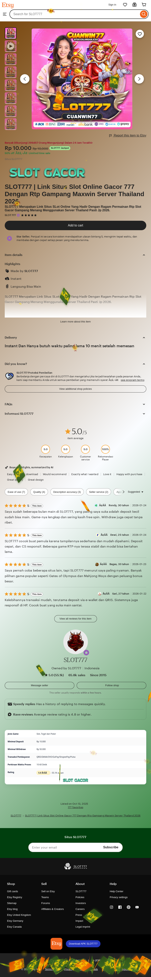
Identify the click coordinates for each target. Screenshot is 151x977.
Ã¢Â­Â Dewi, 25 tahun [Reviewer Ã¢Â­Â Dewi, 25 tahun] (115, 534)
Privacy (68, 969)
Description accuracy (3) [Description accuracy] (67, 491)
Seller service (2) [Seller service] (98, 491)
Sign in (112, 4)
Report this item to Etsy (127, 136)
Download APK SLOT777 (83, 943)
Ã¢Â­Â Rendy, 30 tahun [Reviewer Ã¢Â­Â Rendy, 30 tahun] (114, 505)
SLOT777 (10, 215)
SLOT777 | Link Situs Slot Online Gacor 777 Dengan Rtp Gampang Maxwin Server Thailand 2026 (74, 194)
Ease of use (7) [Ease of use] (16, 491)
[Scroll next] (123, 491)
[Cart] (144, 4)
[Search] (144, 14)
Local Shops (109, 969)
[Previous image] (24, 79)
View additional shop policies (75, 388)
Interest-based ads (87, 969)
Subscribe (110, 847)
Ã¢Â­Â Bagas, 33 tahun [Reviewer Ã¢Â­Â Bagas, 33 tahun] (114, 564)
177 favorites (75, 807)
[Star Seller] (18, 215)
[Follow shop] (111, 685)
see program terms (132, 380)
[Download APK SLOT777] (56, 944)
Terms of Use (52, 969)
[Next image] (139, 79)
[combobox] (74, 14)
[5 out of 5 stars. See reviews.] (29, 215)
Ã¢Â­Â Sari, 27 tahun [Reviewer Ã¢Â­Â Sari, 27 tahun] (116, 593)
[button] (86, 652)
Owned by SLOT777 (66, 668)
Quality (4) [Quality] (39, 491)
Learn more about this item (75, 321)
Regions (125, 969)
